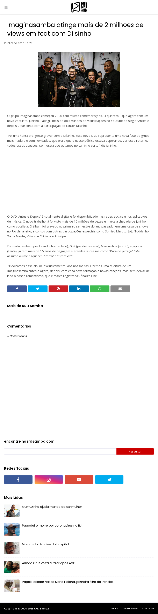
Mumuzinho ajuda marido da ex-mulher (52, 506)
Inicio (114, 608)
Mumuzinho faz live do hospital (45, 544)
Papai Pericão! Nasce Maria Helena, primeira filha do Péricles (68, 582)
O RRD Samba (130, 608)
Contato (148, 608)
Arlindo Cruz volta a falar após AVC (49, 563)
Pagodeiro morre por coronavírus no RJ (52, 525)
